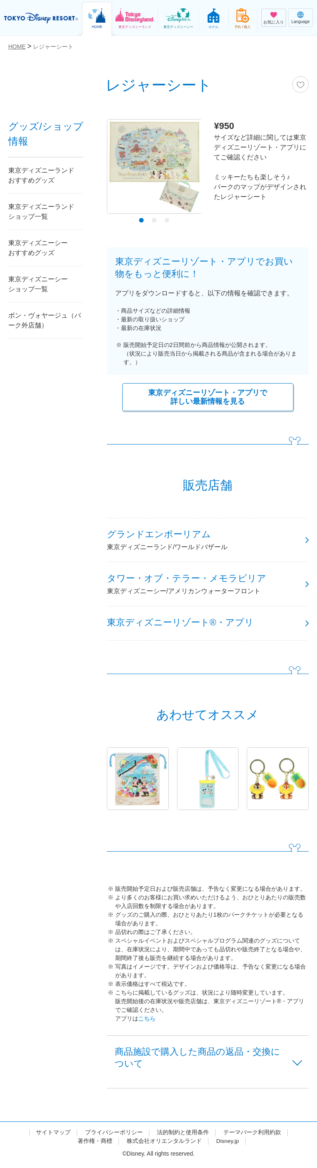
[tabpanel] (154, 168)
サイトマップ (53, 1136)
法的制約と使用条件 (183, 1136)
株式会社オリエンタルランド (163, 1144)
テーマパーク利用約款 (252, 1136)
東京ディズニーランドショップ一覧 (41, 211)
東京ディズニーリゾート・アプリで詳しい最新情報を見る (207, 397)
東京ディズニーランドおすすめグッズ (41, 175)
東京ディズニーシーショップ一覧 (38, 284)
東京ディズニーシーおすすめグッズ (38, 247)
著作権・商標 (94, 1144)
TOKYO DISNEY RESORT (41, 18)
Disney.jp (227, 1144)
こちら (147, 1021)
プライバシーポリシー (114, 1136)
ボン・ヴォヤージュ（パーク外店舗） (44, 320)
